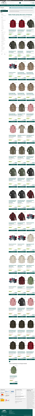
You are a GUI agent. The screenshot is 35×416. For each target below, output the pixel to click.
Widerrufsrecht (11, 412)
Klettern (12, 5)
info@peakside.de (18, 397)
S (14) (2, 22)
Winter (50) (3, 44)
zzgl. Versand (16, 36)
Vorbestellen (30, 294)
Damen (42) (3, 48)
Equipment (15, 5)
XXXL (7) (3, 27)
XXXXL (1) (3, 28)
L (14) (2, 24)
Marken (23, 5)
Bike (17, 5)
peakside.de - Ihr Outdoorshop (4, 412)
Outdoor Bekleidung (3, 5)
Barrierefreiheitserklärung (12, 413)
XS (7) (2, 21)
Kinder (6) (3, 49)
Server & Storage (3, 415)
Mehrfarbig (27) (3, 40)
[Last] (13, 361)
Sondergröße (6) (4, 20)
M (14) (2, 23)
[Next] (11, 361)
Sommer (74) (3, 43)
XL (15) (2, 25)
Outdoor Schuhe (8, 5)
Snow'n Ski (20, 5)
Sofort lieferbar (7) (4, 15)
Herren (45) (3, 47)
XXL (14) (3, 26)
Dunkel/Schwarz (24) (4, 32)
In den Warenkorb (13, 37)
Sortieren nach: (25, 16)
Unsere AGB (10, 410)
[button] (15, 19)
